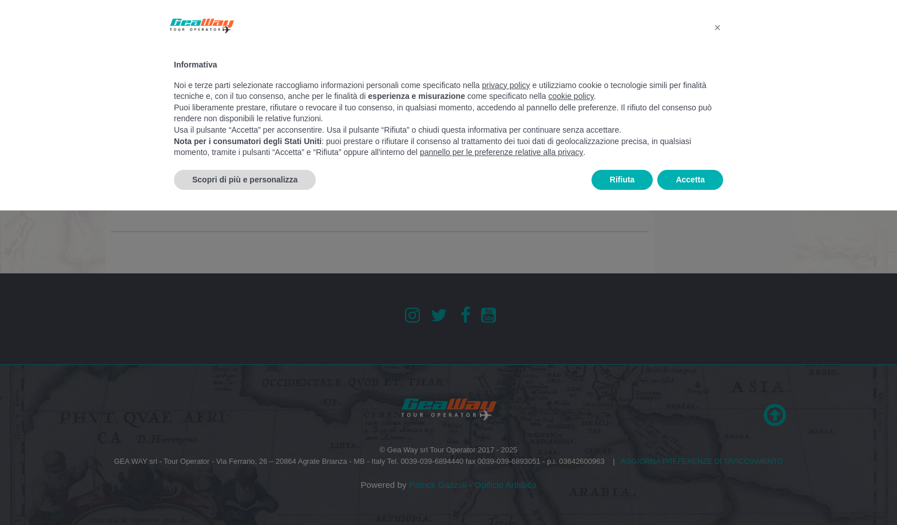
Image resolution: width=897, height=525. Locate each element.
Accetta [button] (690, 179)
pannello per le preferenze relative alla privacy (502, 152)
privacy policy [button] (506, 85)
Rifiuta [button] (622, 179)
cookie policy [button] (571, 96)
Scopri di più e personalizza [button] (244, 179)
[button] (717, 27)
